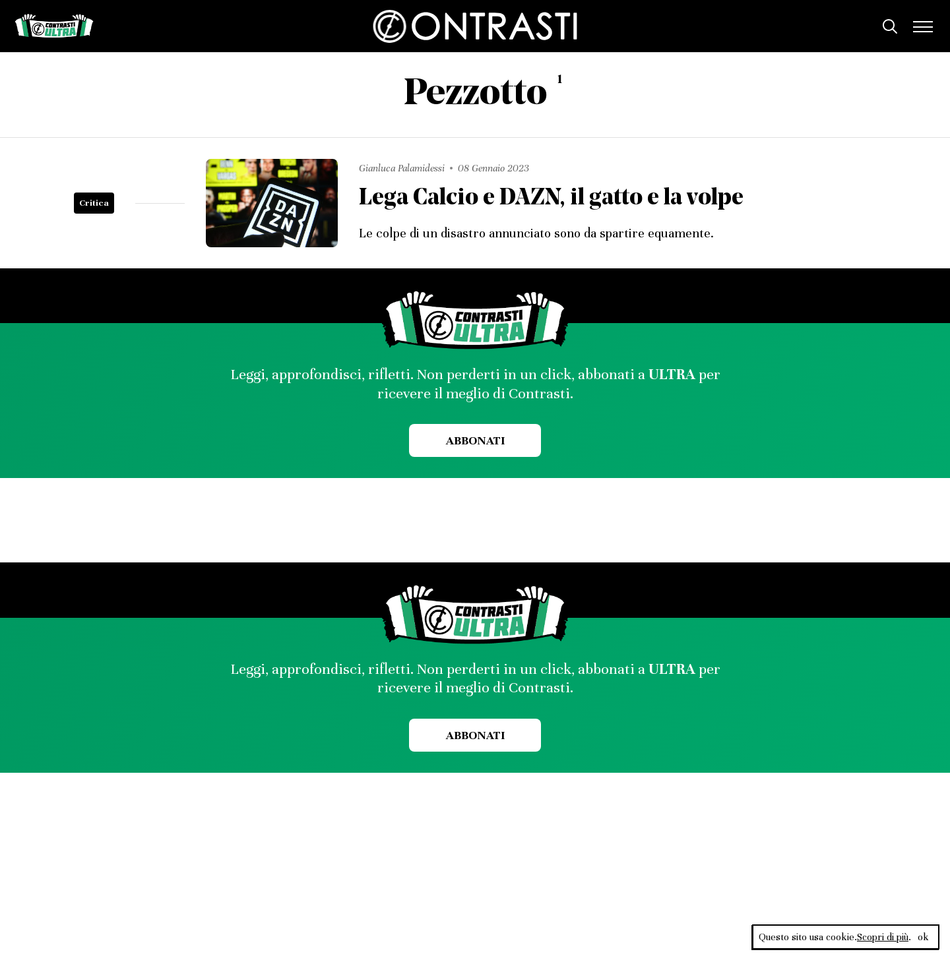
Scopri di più (882, 937)
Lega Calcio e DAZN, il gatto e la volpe (551, 198)
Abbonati (475, 440)
